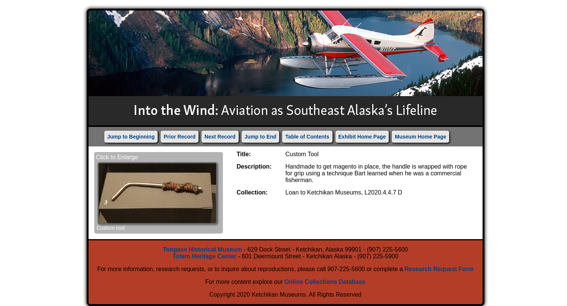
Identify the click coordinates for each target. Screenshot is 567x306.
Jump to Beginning (131, 137)
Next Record (220, 137)
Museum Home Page (420, 137)
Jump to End (261, 137)
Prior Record (180, 137)
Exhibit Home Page (362, 137)
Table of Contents (307, 137)
